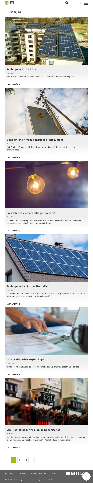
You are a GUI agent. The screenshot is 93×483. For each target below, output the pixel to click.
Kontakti (55, 473)
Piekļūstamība (9, 473)
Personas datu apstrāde (39, 473)
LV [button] (80, 3)
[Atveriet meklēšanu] (66, 3)
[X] (73, 473)
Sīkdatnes (22, 473)
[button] (86, 476)
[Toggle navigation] (86, 3)
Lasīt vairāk (13, 84)
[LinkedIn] (68, 473)
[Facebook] (77, 473)
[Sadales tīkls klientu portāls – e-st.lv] (73, 3)
